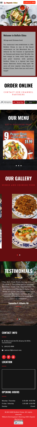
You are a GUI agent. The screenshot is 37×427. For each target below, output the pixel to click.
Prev (3, 16)
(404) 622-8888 (29, 2)
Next (33, 16)
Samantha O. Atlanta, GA (18, 303)
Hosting (22, 417)
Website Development (10, 417)
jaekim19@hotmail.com (12, 350)
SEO (27, 417)
